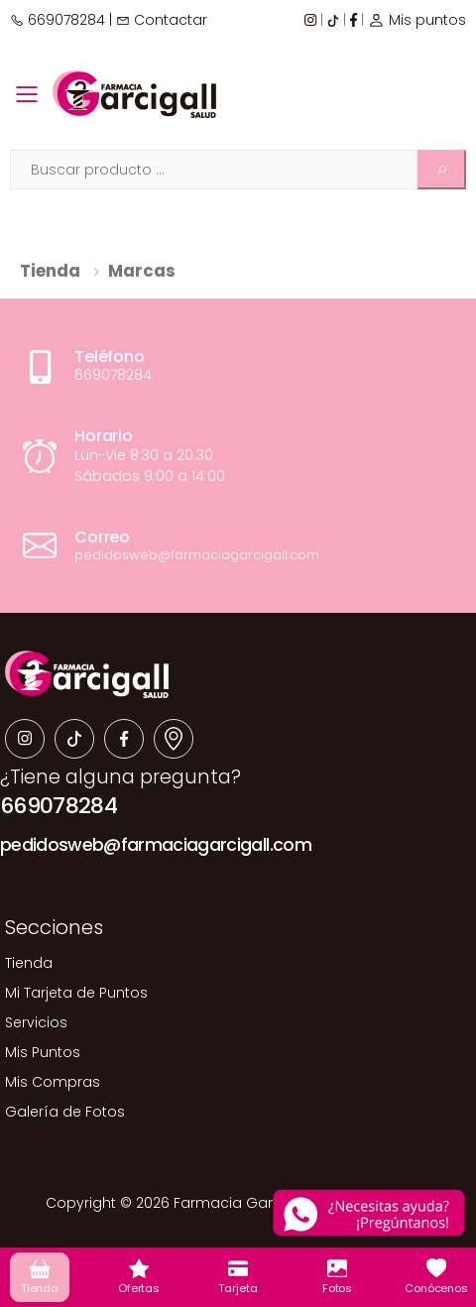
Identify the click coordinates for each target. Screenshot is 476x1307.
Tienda (50, 271)
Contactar (161, 20)
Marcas (142, 271)
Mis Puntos (42, 1052)
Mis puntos (417, 20)
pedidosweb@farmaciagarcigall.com (155, 845)
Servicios (36, 1022)
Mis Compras (52, 1082)
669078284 (57, 20)
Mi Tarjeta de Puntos (76, 993)
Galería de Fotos (65, 1112)
